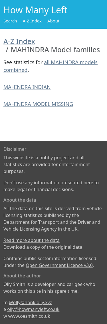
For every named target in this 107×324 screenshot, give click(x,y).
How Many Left (35, 10)
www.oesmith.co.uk (29, 316)
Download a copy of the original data (42, 247)
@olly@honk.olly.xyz (30, 302)
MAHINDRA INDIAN (27, 86)
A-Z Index (32, 21)
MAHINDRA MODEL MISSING (38, 104)
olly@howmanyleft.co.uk (33, 309)
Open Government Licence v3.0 (59, 265)
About (53, 21)
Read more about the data (31, 240)
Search (10, 21)
